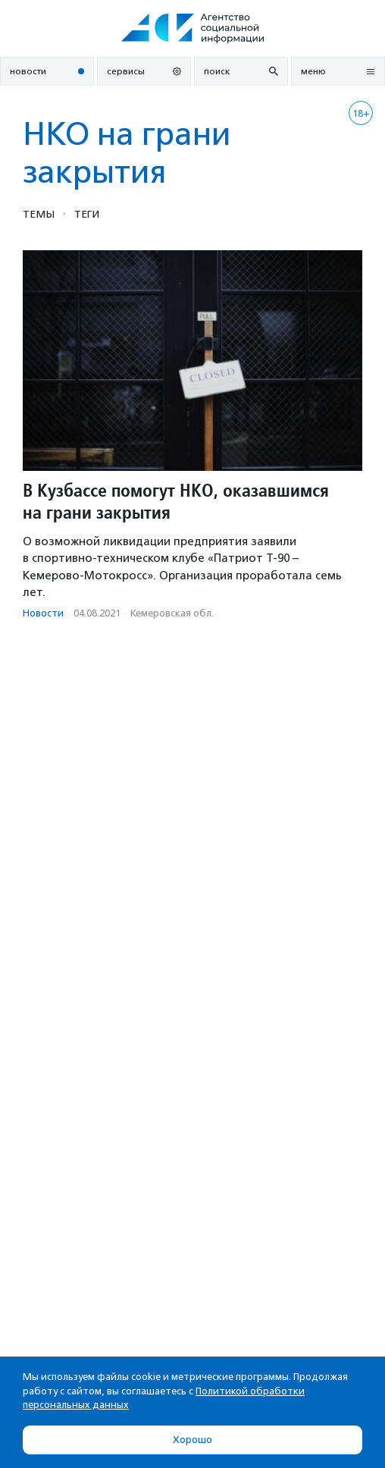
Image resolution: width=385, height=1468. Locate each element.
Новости (43, 613)
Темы (39, 214)
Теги (86, 214)
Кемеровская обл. (172, 613)
